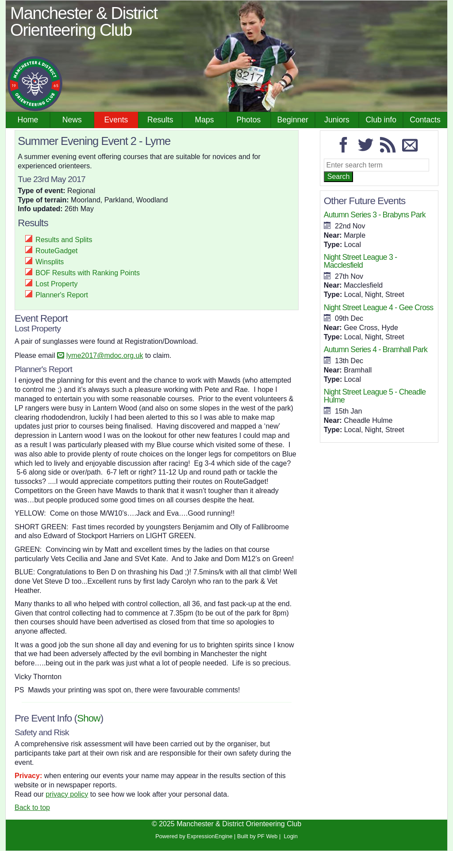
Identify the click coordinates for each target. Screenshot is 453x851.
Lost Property (56, 284)
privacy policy (67, 794)
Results (160, 119)
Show (88, 718)
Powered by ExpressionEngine (193, 836)
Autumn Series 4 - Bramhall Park (375, 349)
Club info (381, 119)
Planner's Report (61, 295)
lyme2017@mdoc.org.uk (104, 355)
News (72, 119)
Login (290, 836)
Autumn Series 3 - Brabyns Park (375, 214)
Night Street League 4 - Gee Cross (379, 307)
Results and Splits (63, 239)
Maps (204, 119)
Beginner (292, 119)
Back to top (32, 807)
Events (116, 119)
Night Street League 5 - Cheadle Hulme (375, 396)
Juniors (336, 119)
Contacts (425, 119)
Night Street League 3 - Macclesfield (360, 261)
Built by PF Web (257, 836)
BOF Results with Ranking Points (87, 273)
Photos (248, 119)
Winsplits (49, 262)
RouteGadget (56, 251)
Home (27, 119)
